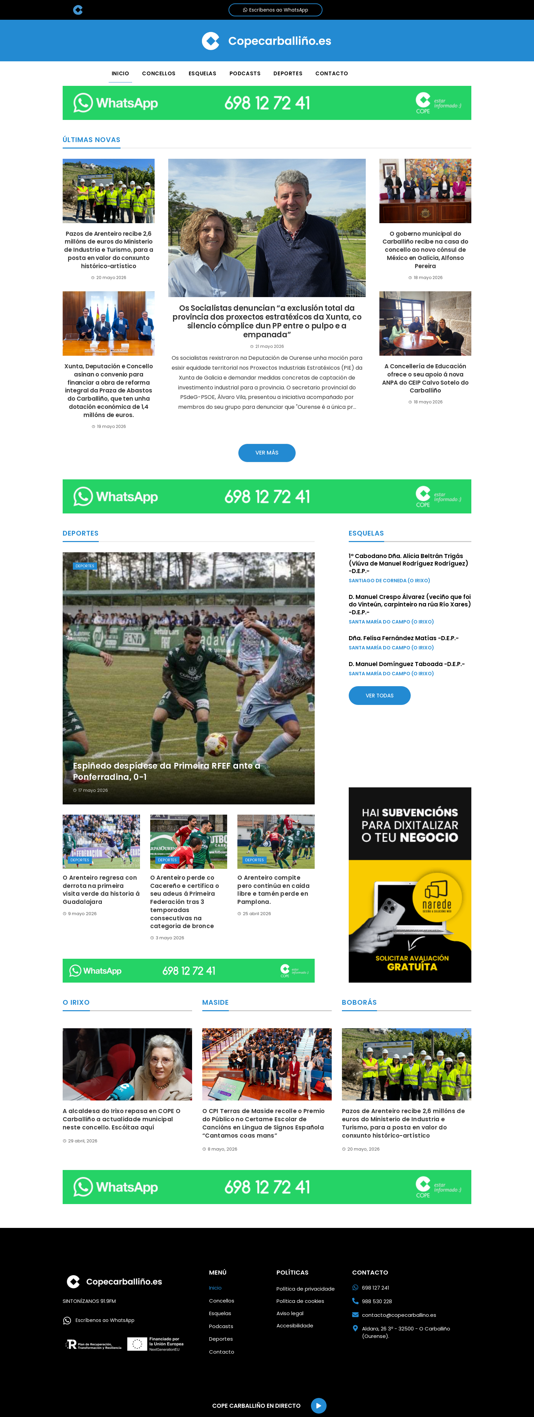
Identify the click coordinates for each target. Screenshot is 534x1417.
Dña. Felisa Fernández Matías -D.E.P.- (404, 638)
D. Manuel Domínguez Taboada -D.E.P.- (407, 664)
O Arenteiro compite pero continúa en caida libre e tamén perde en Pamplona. (273, 890)
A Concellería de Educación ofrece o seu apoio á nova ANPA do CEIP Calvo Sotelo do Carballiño (425, 378)
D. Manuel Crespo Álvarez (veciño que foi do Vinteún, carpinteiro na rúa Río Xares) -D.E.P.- (410, 604)
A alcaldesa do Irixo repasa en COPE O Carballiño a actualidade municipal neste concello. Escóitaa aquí (121, 1119)
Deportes (85, 566)
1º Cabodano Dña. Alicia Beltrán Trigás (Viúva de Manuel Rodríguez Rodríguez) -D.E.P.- (408, 563)
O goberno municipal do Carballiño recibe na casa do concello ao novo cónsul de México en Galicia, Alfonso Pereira (425, 250)
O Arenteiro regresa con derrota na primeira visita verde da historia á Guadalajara (101, 890)
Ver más (267, 453)
